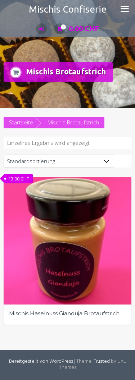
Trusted (102, 361)
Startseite (21, 122)
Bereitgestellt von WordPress (41, 361)
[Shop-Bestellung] (59, 161)
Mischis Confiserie (68, 9)
